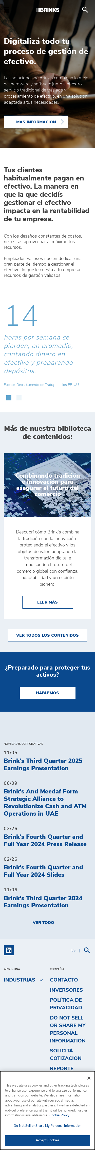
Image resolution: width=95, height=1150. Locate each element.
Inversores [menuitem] (66, 990)
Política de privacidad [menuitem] (66, 1004)
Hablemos (47, 693)
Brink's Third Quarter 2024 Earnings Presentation (43, 902)
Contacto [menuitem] (64, 980)
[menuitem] (85, 10)
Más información (36, 122)
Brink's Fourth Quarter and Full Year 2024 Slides (43, 871)
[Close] (88, 1078)
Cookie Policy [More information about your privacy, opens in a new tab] (59, 1115)
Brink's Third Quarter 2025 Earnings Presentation (43, 765)
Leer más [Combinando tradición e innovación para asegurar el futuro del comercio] (55, 601)
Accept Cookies (47, 1140)
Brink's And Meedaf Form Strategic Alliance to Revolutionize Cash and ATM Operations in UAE (45, 803)
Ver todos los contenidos (47, 635)
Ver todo (43, 923)
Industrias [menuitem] (19, 980)
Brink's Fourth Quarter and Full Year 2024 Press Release (45, 840)
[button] (9, 395)
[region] (47, 1110)
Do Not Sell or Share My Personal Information (68, 1029)
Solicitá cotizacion (66, 1054)
